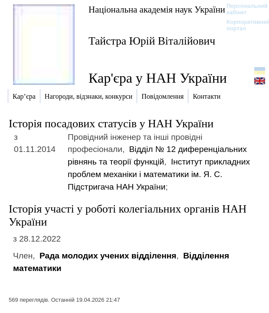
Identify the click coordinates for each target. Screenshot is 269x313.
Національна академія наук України (157, 9)
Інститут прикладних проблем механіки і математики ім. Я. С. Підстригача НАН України (159, 174)
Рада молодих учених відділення (108, 255)
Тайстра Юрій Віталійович (152, 41)
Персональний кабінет (242, 9)
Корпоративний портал (242, 25)
